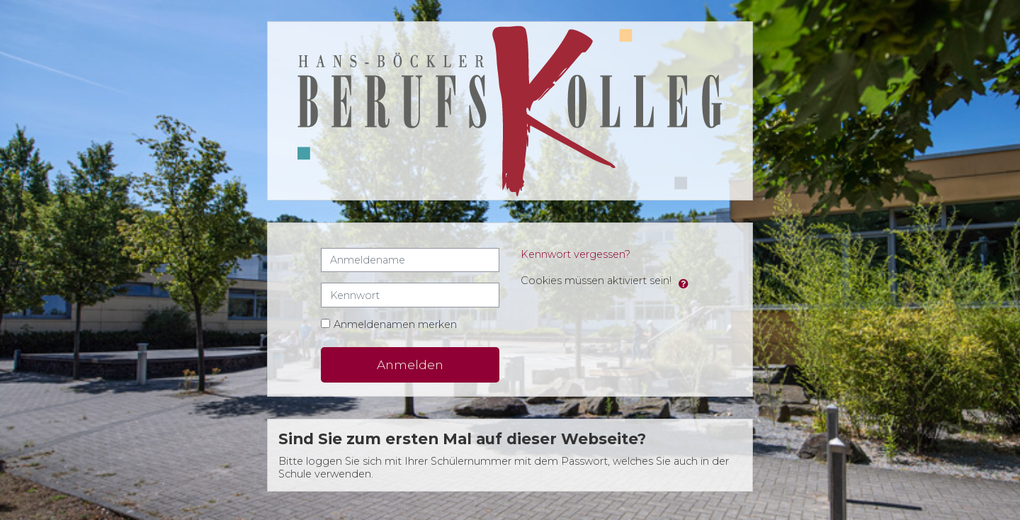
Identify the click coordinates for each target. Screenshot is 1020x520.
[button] (683, 282)
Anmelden (410, 365)
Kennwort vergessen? (575, 255)
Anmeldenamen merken (395, 325)
